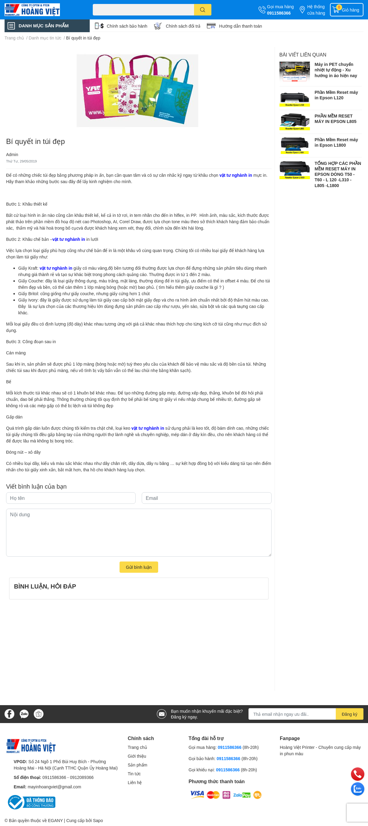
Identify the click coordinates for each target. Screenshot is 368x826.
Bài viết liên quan (303, 54)
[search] (202, 9)
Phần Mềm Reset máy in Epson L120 (336, 95)
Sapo (98, 820)
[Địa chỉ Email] (305, 714)
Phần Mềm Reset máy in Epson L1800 (336, 142)
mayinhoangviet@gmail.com (54, 786)
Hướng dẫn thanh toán (240, 26)
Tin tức (134, 773)
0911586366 (279, 12)
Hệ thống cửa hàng (316, 9)
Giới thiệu (137, 756)
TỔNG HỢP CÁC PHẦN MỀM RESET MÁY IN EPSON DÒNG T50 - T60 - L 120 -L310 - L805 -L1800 (338, 174)
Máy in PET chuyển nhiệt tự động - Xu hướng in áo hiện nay (336, 70)
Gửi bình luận (139, 567)
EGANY (55, 820)
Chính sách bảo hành (127, 26)
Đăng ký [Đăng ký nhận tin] (349, 714)
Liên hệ (135, 782)
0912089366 (82, 777)
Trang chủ (137, 747)
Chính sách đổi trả (183, 26)
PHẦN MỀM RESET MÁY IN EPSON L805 (335, 118)
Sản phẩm (137, 764)
